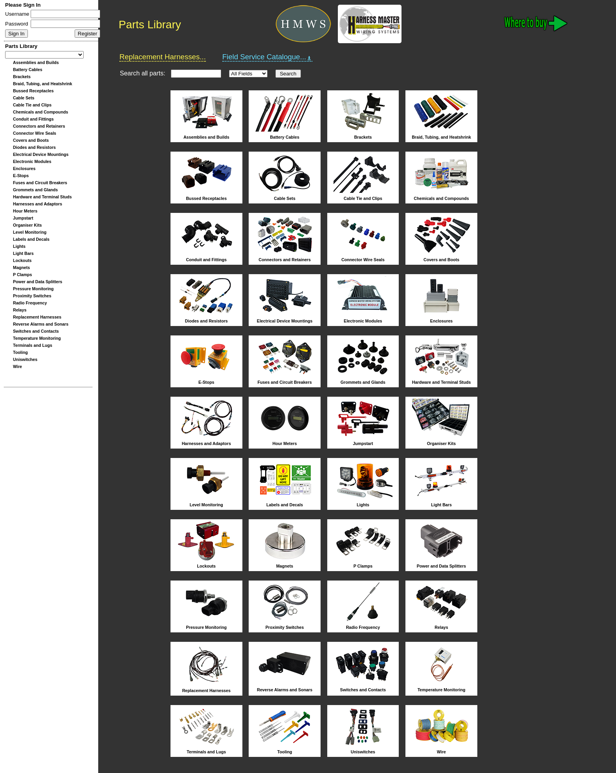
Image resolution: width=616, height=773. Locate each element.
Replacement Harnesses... (162, 57)
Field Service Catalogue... (267, 57)
